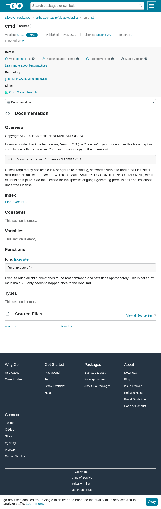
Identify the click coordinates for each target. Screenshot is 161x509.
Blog (127, 379)
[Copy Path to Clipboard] (93, 17)
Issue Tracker (133, 386)
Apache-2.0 (103, 34)
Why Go (12, 365)
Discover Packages (17, 17)
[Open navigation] (152, 6)
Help (48, 392)
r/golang (10, 443)
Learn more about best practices (26, 65)
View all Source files (139, 315)
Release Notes (133, 392)
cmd (86, 17)
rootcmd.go (64, 326)
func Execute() (16, 202)
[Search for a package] (83, 6)
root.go (10, 326)
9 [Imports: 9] (126, 34)
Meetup (10, 449)
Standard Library (95, 372)
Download (130, 372)
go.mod (21, 58)
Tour (47, 379)
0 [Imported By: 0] (14, 40)
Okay (152, 502)
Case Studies (13, 379)
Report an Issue (81, 489)
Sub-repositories (95, 379)
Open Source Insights (21, 92)
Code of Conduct (135, 406)
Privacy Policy (81, 483)
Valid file (20, 58)
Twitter (9, 422)
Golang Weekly (15, 456)
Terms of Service (81, 477)
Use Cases (12, 372)
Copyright (81, 471)
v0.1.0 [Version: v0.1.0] (15, 34)
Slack (8, 436)
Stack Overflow (54, 386)
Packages (92, 365)
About (129, 365)
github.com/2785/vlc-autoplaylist (57, 17)
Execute (21, 259)
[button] (6, 58)
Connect (12, 415)
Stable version (134, 58)
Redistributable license (60, 58)
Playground (52, 372)
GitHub (9, 429)
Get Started (54, 365)
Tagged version (100, 58)
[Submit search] (140, 6)
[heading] (17, 6)
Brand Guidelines (135, 399)
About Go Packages (97, 386)
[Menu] (80, 102)
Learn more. (35, 503)
